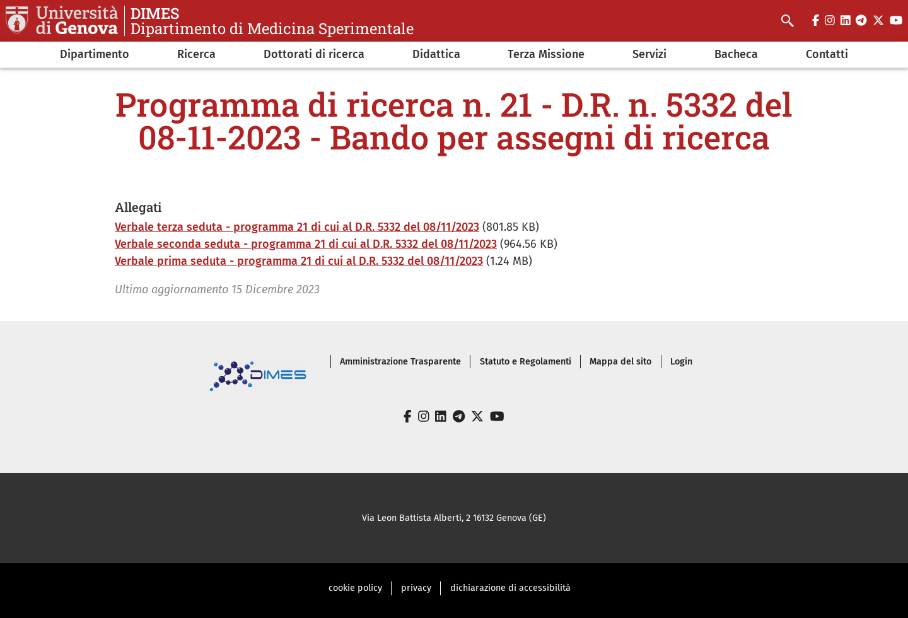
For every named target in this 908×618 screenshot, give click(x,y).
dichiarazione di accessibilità (510, 588)
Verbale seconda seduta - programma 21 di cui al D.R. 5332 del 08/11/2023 (306, 244)
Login (681, 361)
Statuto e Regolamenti (525, 361)
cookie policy (355, 588)
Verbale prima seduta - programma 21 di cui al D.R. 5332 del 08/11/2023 (299, 261)
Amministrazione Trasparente (400, 361)
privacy (416, 588)
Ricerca (196, 54)
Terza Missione (546, 54)
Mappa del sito (620, 361)
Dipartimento (94, 54)
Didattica (436, 54)
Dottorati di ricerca (314, 54)
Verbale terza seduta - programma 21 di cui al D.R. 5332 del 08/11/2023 (297, 227)
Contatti (827, 54)
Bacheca (736, 54)
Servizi (649, 54)
